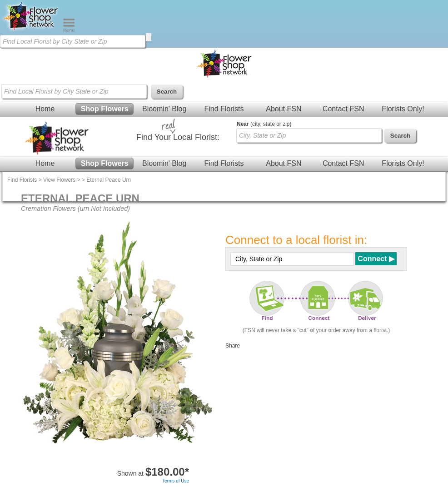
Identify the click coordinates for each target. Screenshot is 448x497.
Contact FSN (343, 109)
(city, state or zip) (264, 124)
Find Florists (224, 109)
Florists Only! (403, 109)
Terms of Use (175, 480)
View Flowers (59, 180)
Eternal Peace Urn (108, 180)
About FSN (283, 109)
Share (232, 346)
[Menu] (69, 30)
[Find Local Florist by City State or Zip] (72, 41)
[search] (148, 37)
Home (45, 109)
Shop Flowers (105, 109)
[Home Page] (31, 30)
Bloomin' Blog (164, 109)
